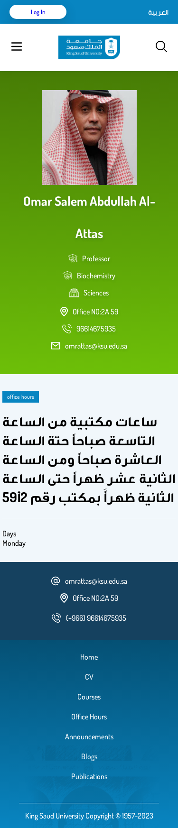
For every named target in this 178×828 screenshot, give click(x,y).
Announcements (89, 736)
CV (89, 676)
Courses (89, 696)
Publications (89, 776)
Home (89, 657)
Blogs (89, 756)
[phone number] (96, 328)
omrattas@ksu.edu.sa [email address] (96, 345)
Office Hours (89, 716)
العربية (158, 12)
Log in (38, 12)
